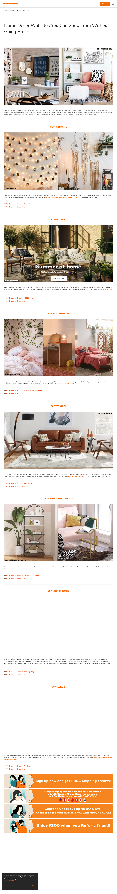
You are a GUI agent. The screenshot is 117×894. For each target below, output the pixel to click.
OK (33, 886)
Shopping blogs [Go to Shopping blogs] (14, 10)
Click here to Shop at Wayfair (18, 766)
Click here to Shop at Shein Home (19, 204)
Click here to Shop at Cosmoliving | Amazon (24, 575)
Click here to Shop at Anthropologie (20, 672)
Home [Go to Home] (5, 10)
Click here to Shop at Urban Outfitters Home (24, 390)
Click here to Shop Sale (15, 207)
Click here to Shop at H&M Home (19, 298)
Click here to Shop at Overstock (19, 483)
